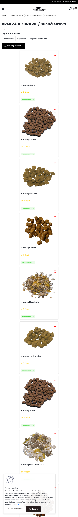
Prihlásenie (57, 2)
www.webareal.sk (48, 515)
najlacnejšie (9, 38)
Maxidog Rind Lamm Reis (52, 248)
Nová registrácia (70, 2)
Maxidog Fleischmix (13, 193)
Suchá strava (51, 15)
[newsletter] (67, 419)
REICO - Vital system (34, 15)
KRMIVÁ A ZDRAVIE (16, 15)
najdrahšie (21, 38)
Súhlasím (33, 509)
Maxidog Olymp (11, 85)
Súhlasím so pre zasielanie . (47, 425)
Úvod (4, 15)
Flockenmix (9, 356)
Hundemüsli (46, 356)
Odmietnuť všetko (15, 509)
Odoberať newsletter (17, 413)
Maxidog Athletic (49, 85)
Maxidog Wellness (12, 139)
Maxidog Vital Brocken (51, 193)
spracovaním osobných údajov (40, 425)
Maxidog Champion (50, 302)
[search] (70, 8)
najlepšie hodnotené (38, 38)
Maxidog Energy (11, 302)
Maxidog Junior (11, 248)
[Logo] (39, 9)
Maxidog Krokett (48, 139)
